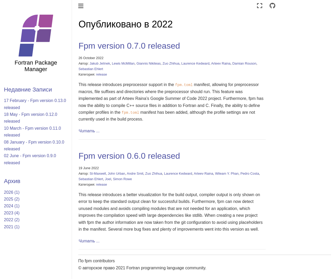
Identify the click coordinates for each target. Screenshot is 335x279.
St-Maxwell (98, 173)
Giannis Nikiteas (148, 63)
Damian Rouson (244, 63)
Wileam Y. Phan (227, 173)
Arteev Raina (221, 63)
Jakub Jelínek (100, 63)
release (101, 74)
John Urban (116, 173)
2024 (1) (12, 206)
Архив (12, 181)
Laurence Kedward (195, 63)
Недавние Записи (28, 89)
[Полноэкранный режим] (259, 6)
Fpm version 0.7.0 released (129, 45)
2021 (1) (12, 227)
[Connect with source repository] (272, 6)
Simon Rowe (122, 179)
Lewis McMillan (123, 63)
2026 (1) (12, 192)
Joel (108, 179)
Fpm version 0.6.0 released (129, 156)
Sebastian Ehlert (91, 69)
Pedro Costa (250, 173)
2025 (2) (12, 199)
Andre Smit (135, 173)
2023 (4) (12, 213)
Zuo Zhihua (171, 63)
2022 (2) (12, 220)
